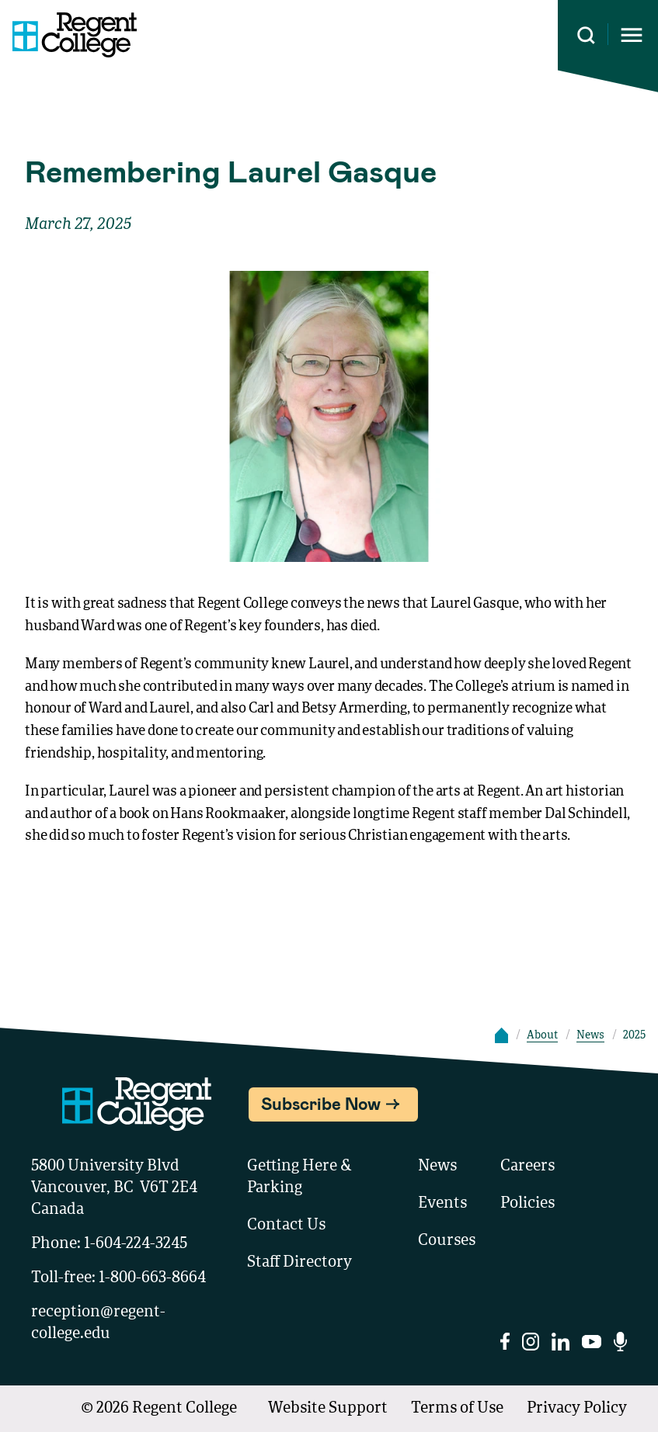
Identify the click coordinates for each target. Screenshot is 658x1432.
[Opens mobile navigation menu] (631, 35)
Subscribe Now (321, 1103)
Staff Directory (299, 1263)
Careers (527, 1166)
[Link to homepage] (68, 35)
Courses (446, 1241)
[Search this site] (586, 35)
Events (442, 1204)
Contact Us (286, 1225)
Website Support (328, 1408)
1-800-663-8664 (152, 1278)
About (542, 1035)
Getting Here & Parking (299, 1177)
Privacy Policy (577, 1408)
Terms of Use (457, 1408)
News (590, 1035)
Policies (527, 1204)
